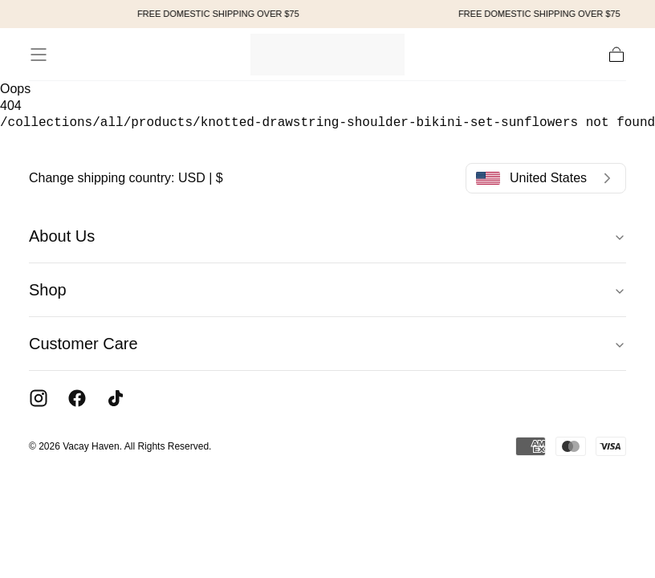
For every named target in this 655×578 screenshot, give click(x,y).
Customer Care (327, 343)
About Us (327, 236)
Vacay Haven (91, 446)
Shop (327, 290)
